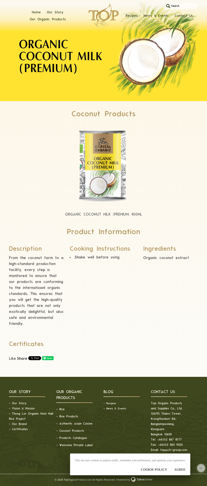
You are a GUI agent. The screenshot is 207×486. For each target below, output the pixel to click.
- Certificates (18, 429)
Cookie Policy (154, 469)
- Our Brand (18, 424)
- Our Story (17, 403)
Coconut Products (71, 430)
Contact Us (184, 18)
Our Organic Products (48, 21)
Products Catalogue (73, 438)
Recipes (132, 18)
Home (36, 14)
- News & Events (115, 408)
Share (22, 359)
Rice (62, 409)
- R (106, 403)
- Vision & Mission (22, 408)
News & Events (156, 18)
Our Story (55, 14)
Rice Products (68, 416)
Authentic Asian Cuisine (76, 423)
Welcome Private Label (76, 445)
